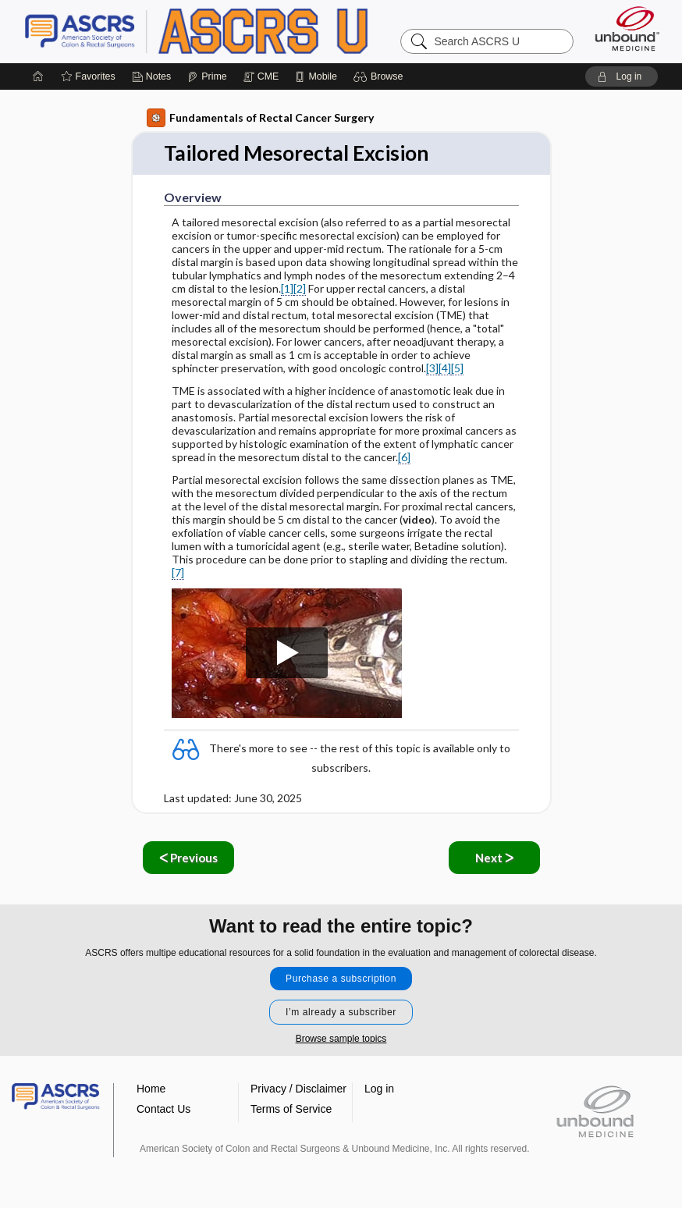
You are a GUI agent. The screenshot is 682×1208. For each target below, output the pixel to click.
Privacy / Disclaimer (298, 1088)
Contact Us (163, 1109)
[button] (380, 76)
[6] (404, 457)
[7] (178, 572)
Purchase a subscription (341, 978)
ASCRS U (219, 31)
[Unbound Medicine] (627, 28)
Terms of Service (291, 1109)
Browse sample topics (341, 1038)
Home (151, 1088)
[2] (299, 288)
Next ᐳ (494, 858)
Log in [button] (379, 1088)
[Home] (38, 76)
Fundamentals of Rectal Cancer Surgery (260, 117)
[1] (287, 288)
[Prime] (206, 76)
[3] (432, 368)
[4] (445, 368)
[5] (457, 368)
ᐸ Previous (188, 858)
